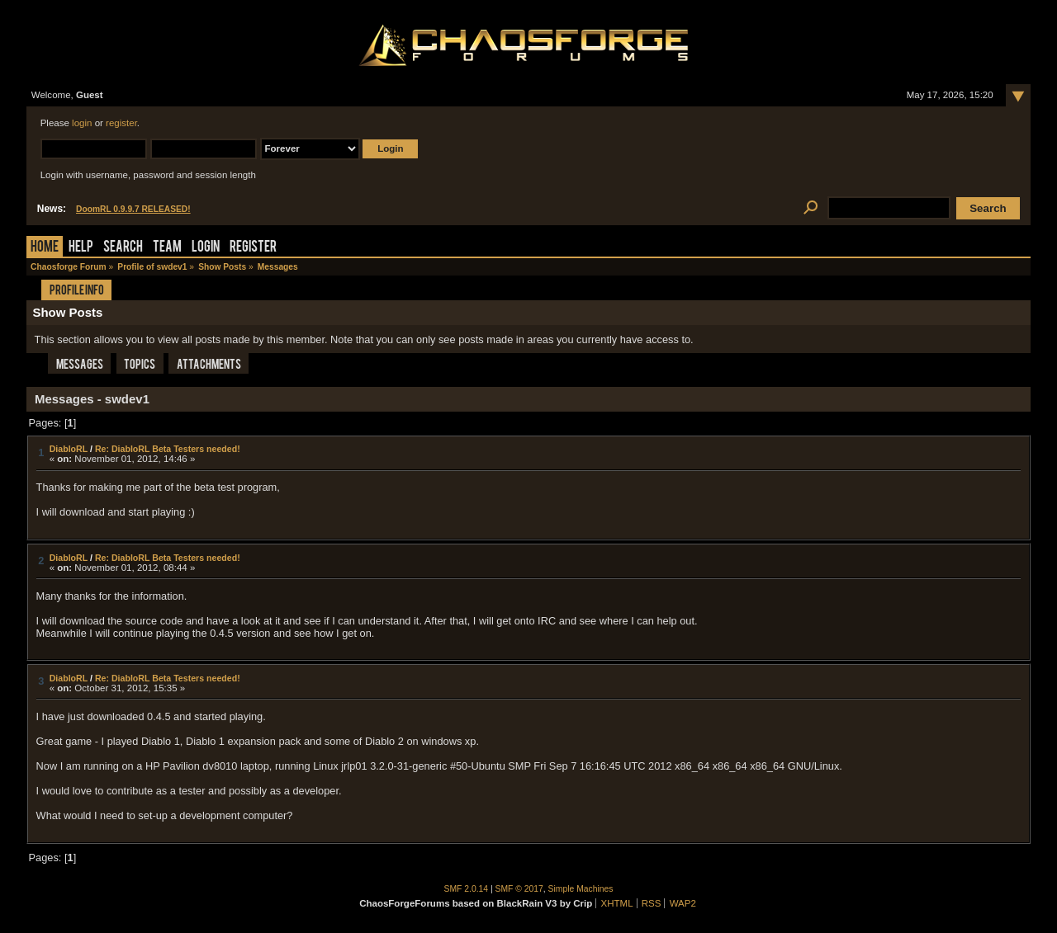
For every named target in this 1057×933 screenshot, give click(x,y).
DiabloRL (69, 449)
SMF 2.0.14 (466, 888)
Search (123, 248)
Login (206, 248)
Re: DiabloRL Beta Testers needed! (167, 449)
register (121, 123)
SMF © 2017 (519, 888)
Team (167, 248)
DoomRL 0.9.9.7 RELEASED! (133, 209)
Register (253, 248)
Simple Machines (581, 888)
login (82, 123)
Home (45, 248)
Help (81, 248)
